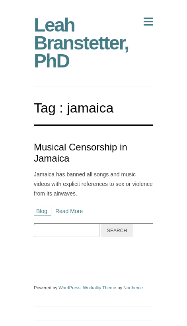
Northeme (133, 287)
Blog (42, 211)
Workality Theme (100, 287)
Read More (69, 211)
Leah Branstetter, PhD (81, 42)
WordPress (69, 287)
